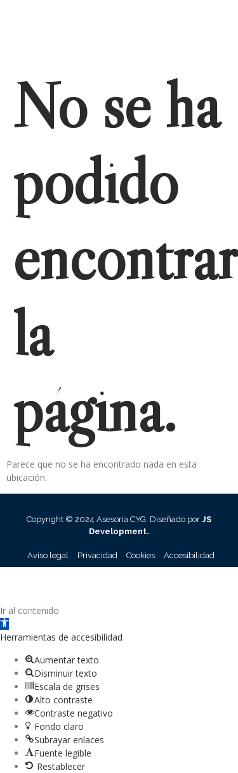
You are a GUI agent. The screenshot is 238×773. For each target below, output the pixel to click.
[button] (4, 624)
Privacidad (97, 555)
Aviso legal (48, 555)
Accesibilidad (189, 555)
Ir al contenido (29, 610)
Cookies (140, 555)
